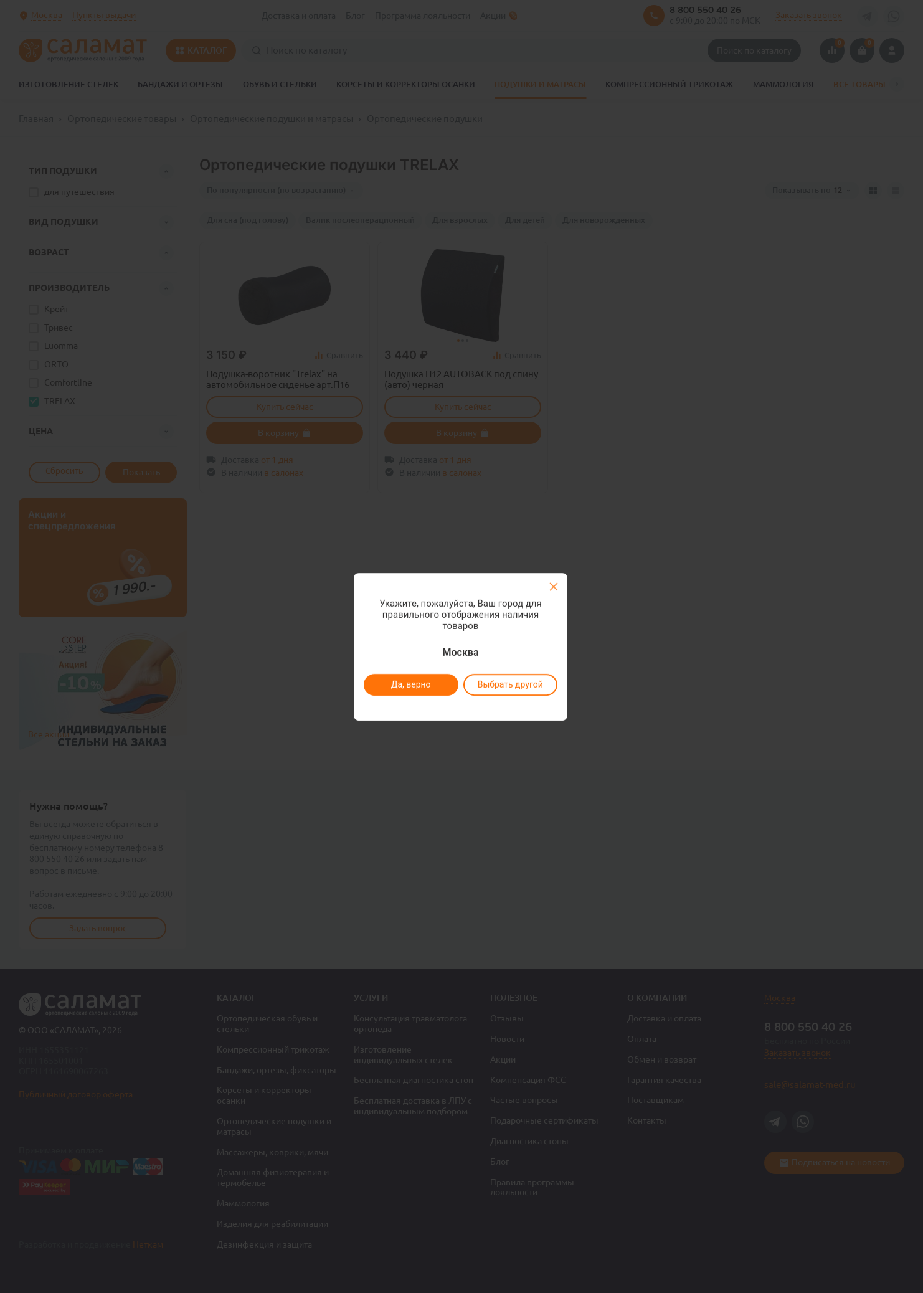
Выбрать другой (509, 684)
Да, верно (410, 684)
